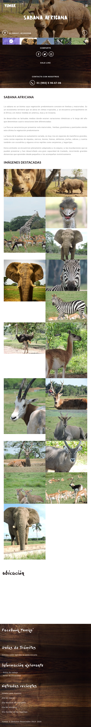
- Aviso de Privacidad (11, 676)
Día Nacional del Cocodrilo (14, 703)
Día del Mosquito (9, 707)
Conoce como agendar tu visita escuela (19, 655)
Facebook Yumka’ (18, 630)
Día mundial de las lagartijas (15, 712)
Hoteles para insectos (11, 693)
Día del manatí (8, 698)
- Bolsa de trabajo (10, 672)
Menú (86, 5)
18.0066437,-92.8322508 (20, 33)
